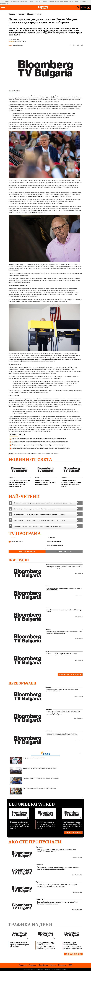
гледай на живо (27, 552)
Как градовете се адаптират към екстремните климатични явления (56, 851)
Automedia (51, 1)
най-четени (24, 496)
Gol (28, 1)
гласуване (33, 453)
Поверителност (40, 969)
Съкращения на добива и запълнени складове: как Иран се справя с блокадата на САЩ (64, 632)
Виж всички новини (70, 675)
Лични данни (47, 969)
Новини (11, 477)
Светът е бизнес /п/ (16, 541)
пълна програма (64, 552)
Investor (7, 1)
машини (48, 453)
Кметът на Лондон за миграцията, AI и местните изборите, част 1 (72, 825)
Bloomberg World (32, 804)
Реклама (32, 965)
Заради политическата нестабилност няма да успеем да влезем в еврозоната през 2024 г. (41, 448)
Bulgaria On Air (23, 1)
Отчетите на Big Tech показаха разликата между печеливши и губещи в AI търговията (62, 654)
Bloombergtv (16, 1)
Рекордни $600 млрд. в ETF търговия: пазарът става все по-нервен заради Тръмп (45, 945)
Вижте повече (73, 833)
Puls (40, 1)
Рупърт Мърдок (41, 453)
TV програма (25, 533)
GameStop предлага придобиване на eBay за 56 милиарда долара (64, 610)
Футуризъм (39, 847)
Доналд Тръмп (26, 453)
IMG (3, 1)
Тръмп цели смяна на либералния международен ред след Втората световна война (58, 868)
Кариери (23, 965)
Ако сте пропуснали (35, 841)
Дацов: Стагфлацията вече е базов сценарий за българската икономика (57, 903)
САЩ (16, 453)
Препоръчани (22, 683)
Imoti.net (57, 1)
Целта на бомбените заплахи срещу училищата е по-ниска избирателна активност (39, 438)
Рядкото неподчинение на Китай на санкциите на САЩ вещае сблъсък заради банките (64, 567)
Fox (52, 453)
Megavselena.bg (4, 3)
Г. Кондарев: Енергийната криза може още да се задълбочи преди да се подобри (57, 885)
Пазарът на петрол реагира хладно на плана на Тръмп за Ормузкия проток (64, 589)
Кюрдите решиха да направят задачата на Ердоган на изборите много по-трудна (38, 445)
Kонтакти (62, 965)
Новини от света (30, 459)
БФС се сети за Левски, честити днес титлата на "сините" (33, 770)
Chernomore (84, 1)
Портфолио (43, 965)
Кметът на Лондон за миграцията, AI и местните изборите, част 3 (19, 825)
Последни (19, 560)
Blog (70, 1)
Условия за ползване (29, 969)
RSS (70, 965)
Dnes (11, 1)
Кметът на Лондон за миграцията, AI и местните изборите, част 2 (45, 825)
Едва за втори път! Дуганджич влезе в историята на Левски (34, 780)
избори (20, 453)
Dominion (56, 453)
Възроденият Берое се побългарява (27, 760)
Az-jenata (36, 1)
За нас (53, 965)
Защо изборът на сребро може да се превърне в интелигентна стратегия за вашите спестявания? (62, 733)
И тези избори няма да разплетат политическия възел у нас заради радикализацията (40, 442)
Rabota (61, 1)
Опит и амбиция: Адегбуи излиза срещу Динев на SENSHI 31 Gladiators (62, 690)
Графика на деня (30, 924)
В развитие (39, 864)
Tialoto (31, 1)
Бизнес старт (40, 899)
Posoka (76, 1)
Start (73, 1)
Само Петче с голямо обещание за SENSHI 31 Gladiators (33, 791)
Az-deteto (66, 1)
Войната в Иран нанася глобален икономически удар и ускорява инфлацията (72, 945)
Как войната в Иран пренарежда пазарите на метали (19, 945)
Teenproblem (45, 1)
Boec (80, 1)
